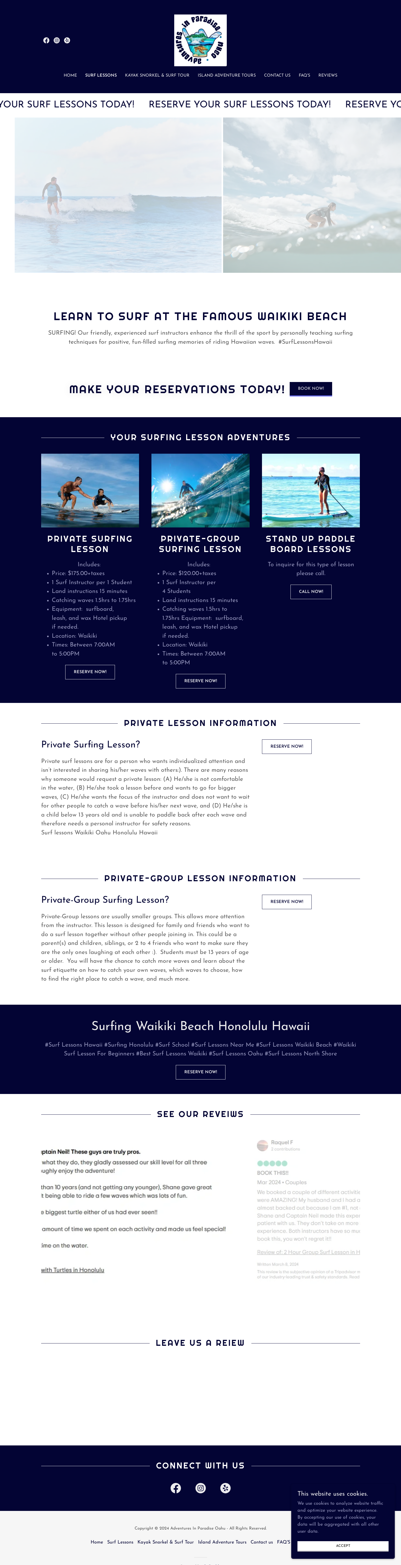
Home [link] (70, 76)
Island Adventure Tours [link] (227, 76)
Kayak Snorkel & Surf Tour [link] (157, 76)
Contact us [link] (277, 76)
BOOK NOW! (311, 389)
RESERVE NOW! (90, 672)
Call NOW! (311, 592)
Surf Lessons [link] (101, 76)
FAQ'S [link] (304, 76)
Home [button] (97, 1542)
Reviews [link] (327, 76)
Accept (343, 1546)
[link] (46, 40)
